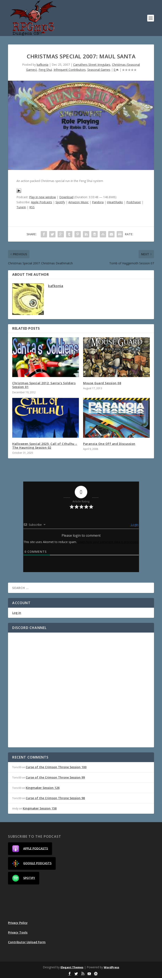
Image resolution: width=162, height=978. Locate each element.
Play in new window (42, 197)
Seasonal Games (98, 70)
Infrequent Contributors (70, 70)
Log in (16, 613)
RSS (32, 207)
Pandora (98, 202)
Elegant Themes (72, 967)
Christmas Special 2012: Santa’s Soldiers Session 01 (44, 385)
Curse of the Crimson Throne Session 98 (55, 798)
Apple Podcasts (41, 202)
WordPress (111, 967)
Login (134, 525)
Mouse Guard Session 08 (102, 383)
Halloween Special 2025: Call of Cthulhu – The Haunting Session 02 (44, 446)
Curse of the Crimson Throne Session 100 (56, 767)
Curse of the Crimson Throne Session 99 (55, 777)
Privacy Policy (18, 923)
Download (66, 197)
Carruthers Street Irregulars (91, 65)
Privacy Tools (17, 932)
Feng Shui (45, 70)
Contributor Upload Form (27, 942)
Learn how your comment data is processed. (108, 542)
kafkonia (42, 65)
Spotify (60, 202)
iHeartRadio (115, 202)
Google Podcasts (31, 863)
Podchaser (133, 202)
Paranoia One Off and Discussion (109, 444)
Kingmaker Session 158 (40, 808)
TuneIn (21, 207)
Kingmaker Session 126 (42, 788)
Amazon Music (78, 202)
